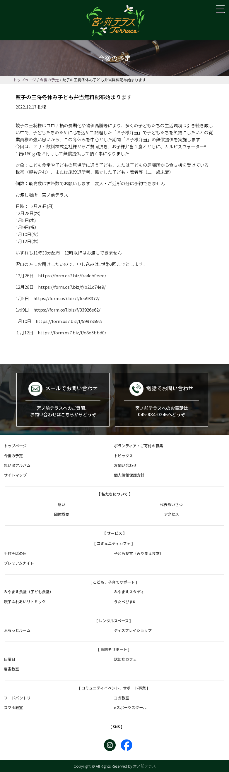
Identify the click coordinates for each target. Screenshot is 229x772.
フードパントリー (19, 698)
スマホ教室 (13, 707)
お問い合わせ (125, 465)
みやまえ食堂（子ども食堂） (28, 591)
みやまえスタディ (129, 591)
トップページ (24, 79)
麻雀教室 (11, 669)
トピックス (123, 455)
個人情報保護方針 (129, 475)
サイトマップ (15, 475)
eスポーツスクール (130, 707)
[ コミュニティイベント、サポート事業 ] (113, 688)
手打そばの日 (15, 553)
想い (61, 504)
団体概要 (61, 514)
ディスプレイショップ (133, 630)
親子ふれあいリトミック (25, 601)
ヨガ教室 (121, 698)
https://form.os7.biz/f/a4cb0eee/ (72, 275)
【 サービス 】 (114, 533)
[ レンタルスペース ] (113, 620)
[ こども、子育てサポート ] (113, 582)
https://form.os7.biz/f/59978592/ (69, 321)
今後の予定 (49, 79)
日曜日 (9, 659)
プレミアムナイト (19, 563)
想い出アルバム (17, 465)
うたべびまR (124, 601)
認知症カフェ (125, 659)
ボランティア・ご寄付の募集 (138, 445)
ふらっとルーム (17, 630)
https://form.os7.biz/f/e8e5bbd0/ (72, 332)
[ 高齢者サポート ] (113, 649)
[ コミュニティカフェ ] (113, 543)
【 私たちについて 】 (115, 494)
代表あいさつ (171, 504)
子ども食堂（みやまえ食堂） (138, 553)
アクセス (171, 514)
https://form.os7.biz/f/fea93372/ (66, 298)
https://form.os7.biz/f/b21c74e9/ (72, 287)
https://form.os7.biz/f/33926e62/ (66, 310)
